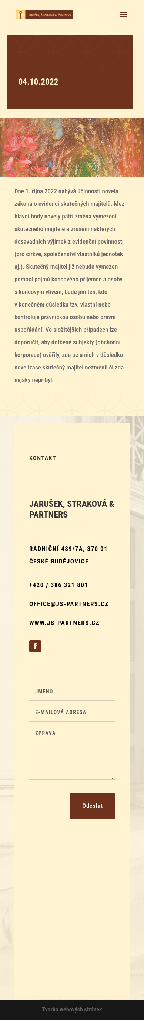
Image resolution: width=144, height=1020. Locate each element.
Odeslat (92, 805)
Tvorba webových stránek (72, 1009)
